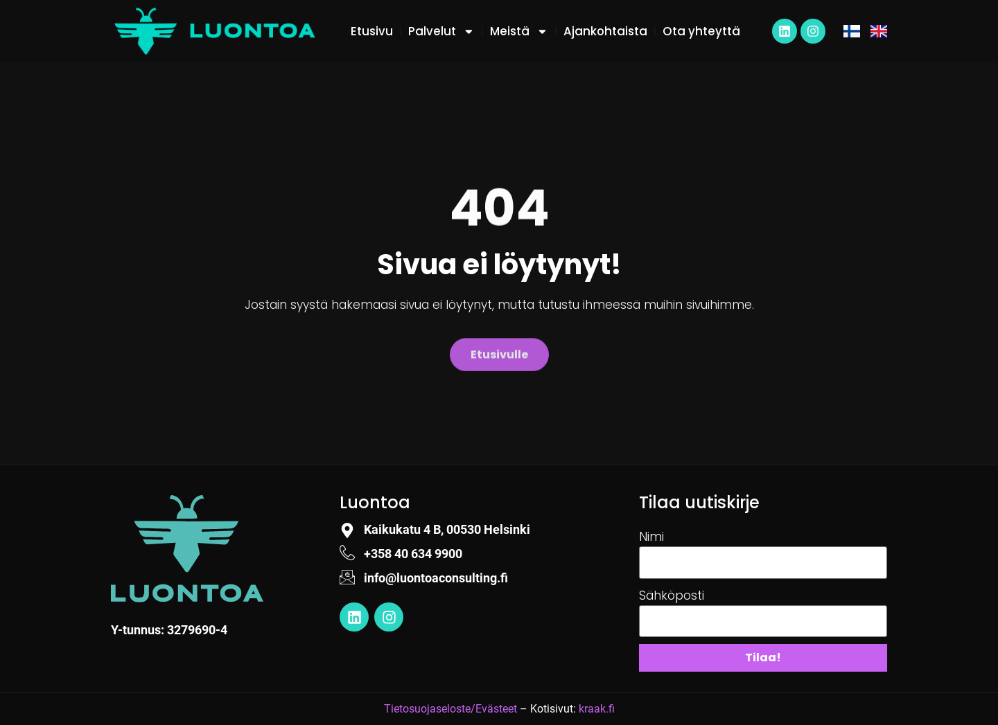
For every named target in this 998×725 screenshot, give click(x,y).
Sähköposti (671, 595)
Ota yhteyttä (701, 31)
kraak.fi (597, 708)
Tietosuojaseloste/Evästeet (450, 708)
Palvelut (441, 31)
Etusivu (372, 31)
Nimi (651, 536)
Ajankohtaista (605, 31)
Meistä (519, 31)
